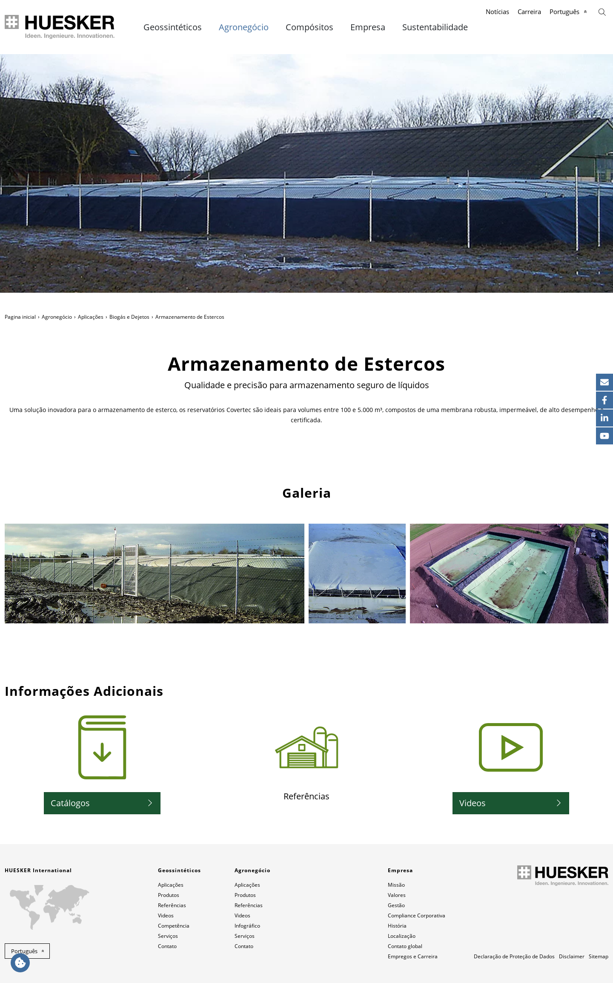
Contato (167, 946)
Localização (401, 936)
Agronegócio (244, 27)
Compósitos (309, 27)
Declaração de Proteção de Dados (514, 956)
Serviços (168, 936)
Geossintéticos (172, 27)
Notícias (497, 11)
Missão (396, 884)
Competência (173, 925)
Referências (172, 905)
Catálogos (70, 803)
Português (564, 11)
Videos (472, 803)
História (397, 925)
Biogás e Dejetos (129, 316)
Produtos (168, 895)
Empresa (367, 27)
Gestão (396, 905)
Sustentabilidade (435, 27)
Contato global (405, 946)
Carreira (529, 11)
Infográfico (247, 925)
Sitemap (598, 956)
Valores (397, 895)
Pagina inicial (20, 316)
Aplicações (90, 316)
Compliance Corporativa (416, 915)
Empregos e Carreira (413, 956)
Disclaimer (571, 956)
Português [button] (24, 951)
